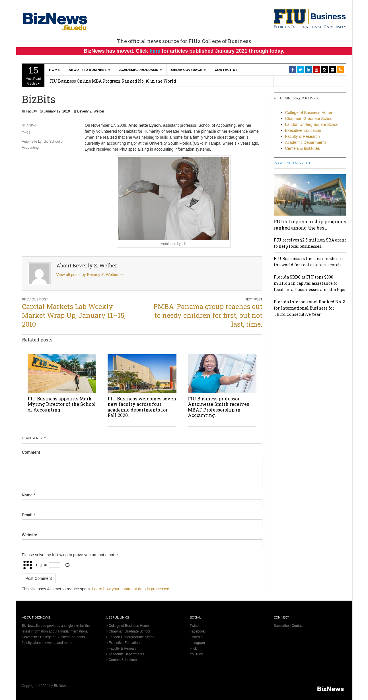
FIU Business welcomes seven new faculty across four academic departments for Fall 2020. (142, 407)
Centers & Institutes (302, 148)
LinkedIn (196, 637)
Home (54, 70)
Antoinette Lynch (34, 142)
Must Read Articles (33, 75)
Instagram (197, 643)
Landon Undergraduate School (312, 124)
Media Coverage (188, 70)
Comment (31, 452)
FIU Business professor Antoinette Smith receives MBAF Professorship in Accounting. (218, 407)
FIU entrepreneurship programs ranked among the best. (310, 224)
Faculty (31, 111)
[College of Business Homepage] (310, 18)
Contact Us (226, 70)
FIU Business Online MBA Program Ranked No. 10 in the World (113, 81)
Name (27, 495)
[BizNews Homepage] (55, 20)
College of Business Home (308, 112)
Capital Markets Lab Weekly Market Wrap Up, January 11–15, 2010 (74, 315)
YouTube (196, 654)
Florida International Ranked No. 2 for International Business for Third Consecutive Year (309, 308)
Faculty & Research (302, 136)
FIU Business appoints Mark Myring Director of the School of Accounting (62, 404)
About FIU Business (89, 70)
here (154, 51)
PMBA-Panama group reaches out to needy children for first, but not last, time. (207, 315)
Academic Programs (140, 70)
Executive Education (303, 130)
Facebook (197, 631)
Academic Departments (306, 142)
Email (27, 515)
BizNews (60, 686)
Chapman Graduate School (309, 118)
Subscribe (281, 626)
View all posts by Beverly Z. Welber (90, 274)
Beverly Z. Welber (90, 111)
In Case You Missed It (292, 163)
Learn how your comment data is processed (130, 589)
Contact (297, 626)
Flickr (194, 648)
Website (29, 535)
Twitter (195, 626)
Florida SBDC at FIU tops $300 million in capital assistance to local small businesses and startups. (310, 283)
